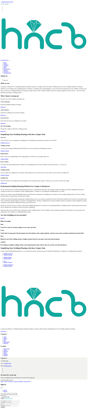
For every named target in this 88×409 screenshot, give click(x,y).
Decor (4, 67)
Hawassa (5, 354)
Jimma (5, 352)
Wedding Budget (4, 159)
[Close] (2, 387)
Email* (2, 393)
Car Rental (5, 65)
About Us (5, 70)
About (5, 381)
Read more (3, 107)
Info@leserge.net (8, 365)
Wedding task (4, 183)
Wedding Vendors (7, 257)
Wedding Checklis (5, 150)
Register (2, 218)
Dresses (5, 338)
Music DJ (5, 343)
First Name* (3, 401)
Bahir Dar (5, 351)
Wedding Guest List (5, 142)
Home (4, 62)
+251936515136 (7, 363)
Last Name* (3, 402)
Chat (4, 261)
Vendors (5, 63)
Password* (3, 405)
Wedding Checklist (7, 254)
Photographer (6, 342)
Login (2, 398)
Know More (3, 331)
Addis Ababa (6, 348)
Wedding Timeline (5, 175)
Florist (4, 339)
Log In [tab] (5, 390)
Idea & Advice (6, 69)
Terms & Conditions (18, 381)
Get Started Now (4, 60)
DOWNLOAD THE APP (7, 2)
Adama (5, 350)
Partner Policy (27, 381)
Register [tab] (5, 391)
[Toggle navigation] (9, 60)
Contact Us (6, 71)
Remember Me (5, 397)
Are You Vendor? (5, 4)
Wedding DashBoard (8, 264)
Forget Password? (8, 398)
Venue (4, 336)
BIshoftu (5, 355)
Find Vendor (3, 167)
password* (3, 395)
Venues (5, 66)
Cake (4, 340)
